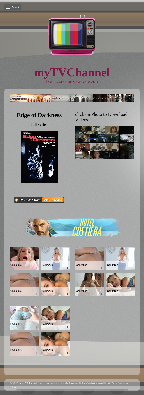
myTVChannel (72, 72)
